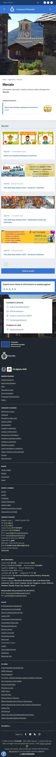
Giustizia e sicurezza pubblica (11, 438)
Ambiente (4, 415)
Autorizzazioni (6, 425)
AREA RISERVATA (26, 754)
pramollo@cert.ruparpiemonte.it (17, 533)
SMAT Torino (5, 691)
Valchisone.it (5, 711)
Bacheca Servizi (6, 629)
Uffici (3, 386)
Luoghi (3, 495)
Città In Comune (45, 743)
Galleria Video (6, 505)
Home (4, 79)
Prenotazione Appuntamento (11, 619)
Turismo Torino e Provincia (10, 698)
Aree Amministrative (8, 383)
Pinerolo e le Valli (7, 688)
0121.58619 (8, 523)
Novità (7, 151)
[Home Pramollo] (21, 9)
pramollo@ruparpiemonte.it (15, 535)
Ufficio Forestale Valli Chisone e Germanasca (16, 701)
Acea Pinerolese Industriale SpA (12, 667)
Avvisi (3, 480)
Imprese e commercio (8, 441)
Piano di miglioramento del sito (12, 612)
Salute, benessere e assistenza (12, 448)
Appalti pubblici (6, 421)
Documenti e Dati (7, 390)
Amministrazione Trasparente (11, 606)
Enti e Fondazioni (7, 393)
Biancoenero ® (14, 751)
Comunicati (5, 476)
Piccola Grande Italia (8, 684)
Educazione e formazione (10, 435)
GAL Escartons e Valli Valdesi (11, 681)
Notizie (3, 473)
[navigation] (4, 9)
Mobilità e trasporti (7, 445)
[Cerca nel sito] (50, 9)
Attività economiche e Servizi (11, 508)
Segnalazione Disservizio (9, 622)
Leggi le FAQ (5, 616)
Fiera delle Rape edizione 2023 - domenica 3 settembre (24, 254)
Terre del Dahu (6, 694)
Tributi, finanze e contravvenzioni (12, 451)
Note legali (5, 639)
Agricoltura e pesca (7, 411)
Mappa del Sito (6, 656)
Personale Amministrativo (10, 396)
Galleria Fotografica (8, 501)
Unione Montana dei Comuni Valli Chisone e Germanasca (21, 704)
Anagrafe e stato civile (9, 418)
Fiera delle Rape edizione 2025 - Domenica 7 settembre (24, 187)
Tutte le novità (28, 271)
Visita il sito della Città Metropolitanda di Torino (17, 714)
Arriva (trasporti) (6, 674)
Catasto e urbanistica (8, 428)
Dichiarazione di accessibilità (11, 609)
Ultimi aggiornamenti (8, 649)
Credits (3, 646)
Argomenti (11, 79)
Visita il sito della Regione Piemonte (13, 718)
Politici (3, 400)
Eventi (3, 491)
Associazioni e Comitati (9, 511)
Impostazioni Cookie (8, 642)
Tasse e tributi (6, 470)
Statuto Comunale (7, 632)
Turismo (4, 455)
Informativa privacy (8, 636)
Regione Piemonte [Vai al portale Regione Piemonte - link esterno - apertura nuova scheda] (8, 2)
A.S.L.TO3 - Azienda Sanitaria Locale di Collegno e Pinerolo (21, 677)
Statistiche (5, 653)
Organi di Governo (7, 380)
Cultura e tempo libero (9, 431)
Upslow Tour (5, 708)
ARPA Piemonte (6, 671)
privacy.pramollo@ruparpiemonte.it (18, 593)
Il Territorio (4, 498)
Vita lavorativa (6, 458)
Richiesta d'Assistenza (9, 626)
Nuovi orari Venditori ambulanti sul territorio (21, 107)
